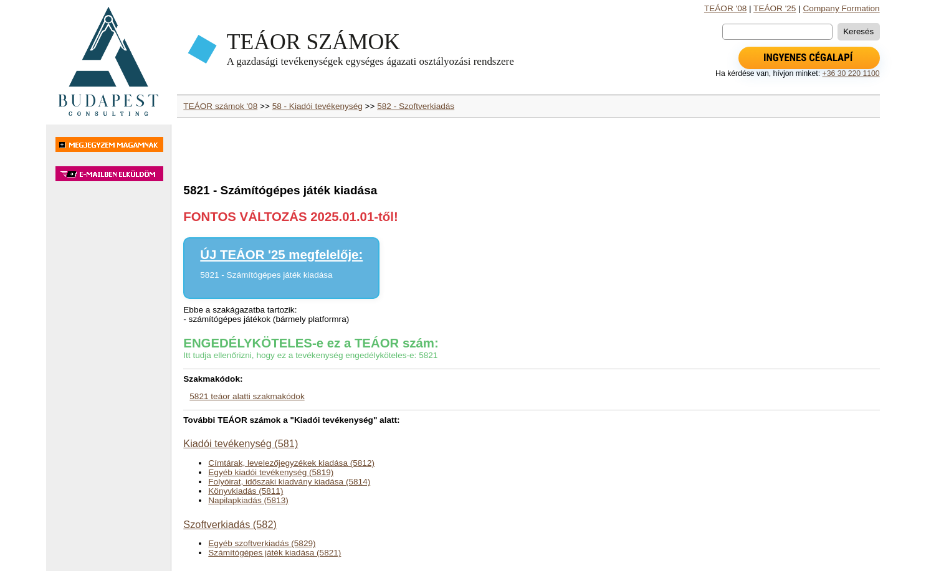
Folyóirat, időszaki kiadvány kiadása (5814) (289, 481)
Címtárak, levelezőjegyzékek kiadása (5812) (291, 463)
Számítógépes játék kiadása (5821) (274, 552)
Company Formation (841, 8)
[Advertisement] (108, 382)
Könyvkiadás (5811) (245, 491)
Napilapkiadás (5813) (248, 500)
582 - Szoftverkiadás (415, 106)
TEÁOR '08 (725, 8)
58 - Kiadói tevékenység (317, 106)
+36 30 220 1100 (850, 73)
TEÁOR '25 (774, 8)
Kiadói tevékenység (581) (240, 443)
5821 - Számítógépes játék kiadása (266, 275)
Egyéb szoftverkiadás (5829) (261, 543)
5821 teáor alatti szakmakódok (246, 396)
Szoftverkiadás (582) (230, 524)
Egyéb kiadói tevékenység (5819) (270, 472)
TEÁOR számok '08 (220, 106)
